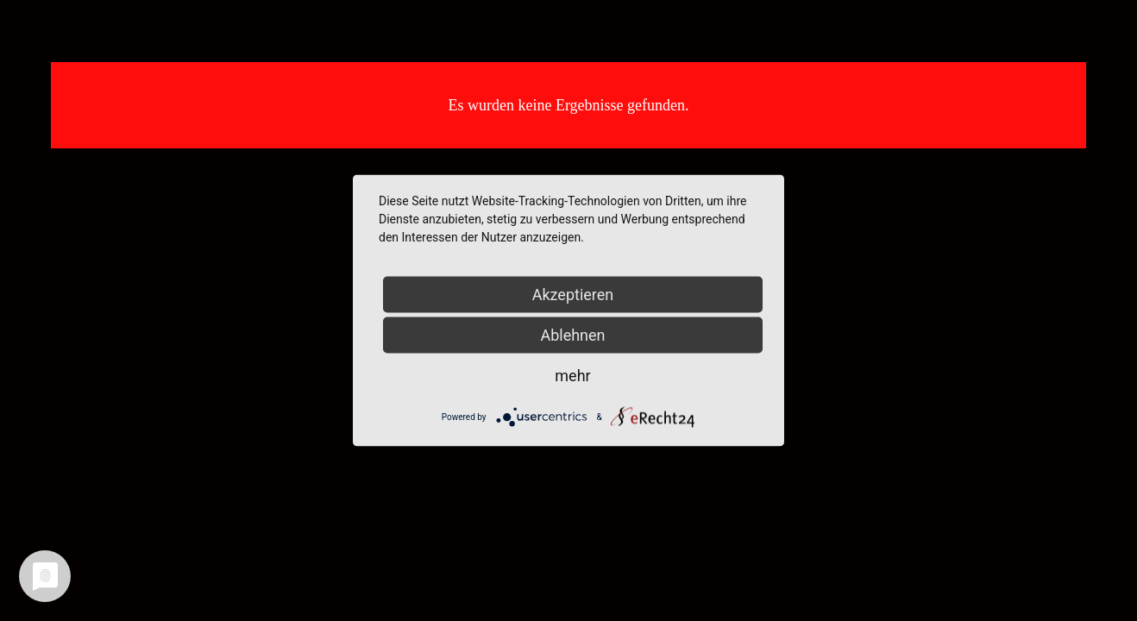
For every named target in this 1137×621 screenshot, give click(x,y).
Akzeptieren (573, 294)
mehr (572, 376)
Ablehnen (572, 335)
